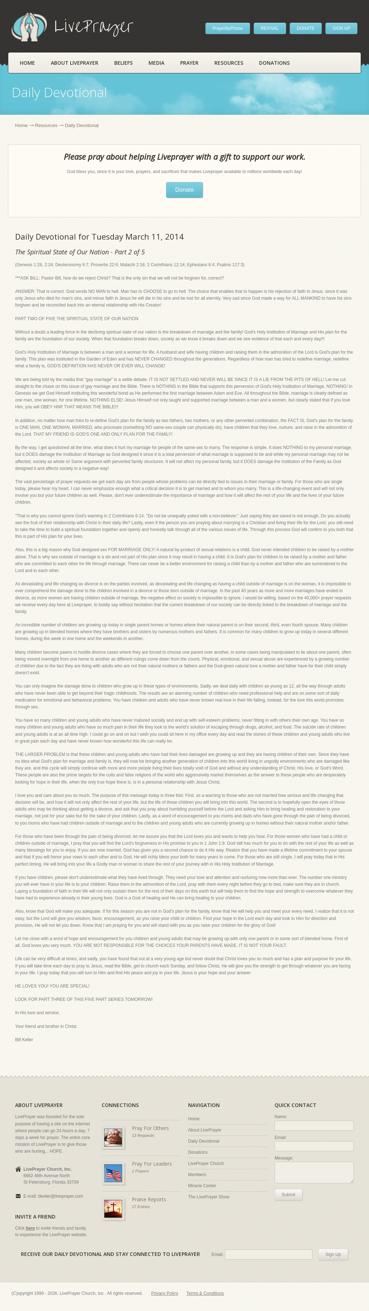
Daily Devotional (203, 1141)
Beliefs (123, 62)
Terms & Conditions (205, 1293)
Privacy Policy (164, 1293)
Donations (274, 62)
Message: (284, 1158)
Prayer (189, 62)
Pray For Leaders (152, 1163)
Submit (288, 1194)
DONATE (306, 28)
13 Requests (143, 1135)
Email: (280, 1137)
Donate (184, 190)
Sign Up (333, 1254)
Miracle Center (202, 1185)
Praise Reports (149, 1199)
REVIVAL (270, 28)
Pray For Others (150, 1128)
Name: (281, 1116)
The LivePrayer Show (209, 1196)
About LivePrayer (74, 62)
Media (156, 62)
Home (27, 62)
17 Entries (141, 1207)
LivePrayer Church (206, 1163)
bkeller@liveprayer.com (60, 1196)
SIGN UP (341, 28)
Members (197, 1174)
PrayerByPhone (228, 28)
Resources (228, 62)
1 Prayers (140, 1171)
